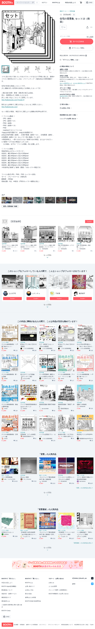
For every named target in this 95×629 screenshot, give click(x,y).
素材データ (63, 11)
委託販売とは (6, 601)
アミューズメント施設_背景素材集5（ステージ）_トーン (10, 246)
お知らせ (51, 582)
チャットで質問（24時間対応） (58, 590)
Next (53, 36)
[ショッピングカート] (81, 2)
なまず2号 (12, 293)
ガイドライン (42, 624)
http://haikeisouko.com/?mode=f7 (13, 100)
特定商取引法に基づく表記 (68, 115)
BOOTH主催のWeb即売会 (33, 601)
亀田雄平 (82, 293)
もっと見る (47, 306)
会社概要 (16, 624)
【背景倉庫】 (16, 221)
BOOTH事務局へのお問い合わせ (59, 593)
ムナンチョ (36, 293)
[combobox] (25, 2)
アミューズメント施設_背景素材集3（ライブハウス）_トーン (47, 246)
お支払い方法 (66, 108)
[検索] (33, 2)
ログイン (44, 2)
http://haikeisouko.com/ (10, 107)
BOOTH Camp (6, 610)
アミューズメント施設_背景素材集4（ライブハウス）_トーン (29, 246)
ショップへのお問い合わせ (68, 118)
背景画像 (72, 11)
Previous (3, 36)
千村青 (57, 293)
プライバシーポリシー (54, 624)
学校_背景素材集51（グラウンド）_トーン (66, 246)
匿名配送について (7, 590)
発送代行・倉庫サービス (9, 593)
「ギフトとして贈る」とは (70, 60)
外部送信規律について (67, 624)
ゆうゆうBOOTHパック (79, 83)
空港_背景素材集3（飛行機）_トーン (84, 246)
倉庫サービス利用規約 (32, 624)
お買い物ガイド (30, 586)
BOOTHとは (56, 2)
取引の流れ (65, 104)
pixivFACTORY (64, 96)
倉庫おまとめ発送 (30, 597)
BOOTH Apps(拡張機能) (9, 586)
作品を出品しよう (70, 2)
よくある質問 (53, 586)
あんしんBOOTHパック (66, 83)
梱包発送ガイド (6, 597)
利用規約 (22, 624)
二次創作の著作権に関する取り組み (12, 606)
